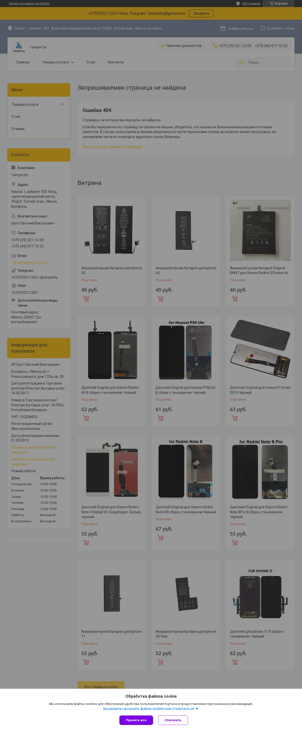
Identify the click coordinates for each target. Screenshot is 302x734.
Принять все (136, 720)
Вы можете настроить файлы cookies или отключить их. (149, 709)
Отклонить (173, 720)
